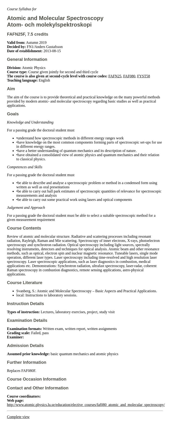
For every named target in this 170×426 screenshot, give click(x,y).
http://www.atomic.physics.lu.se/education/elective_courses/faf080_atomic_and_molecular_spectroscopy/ (86, 405)
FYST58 (143, 76)
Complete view (18, 417)
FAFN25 (114, 76)
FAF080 (129, 76)
